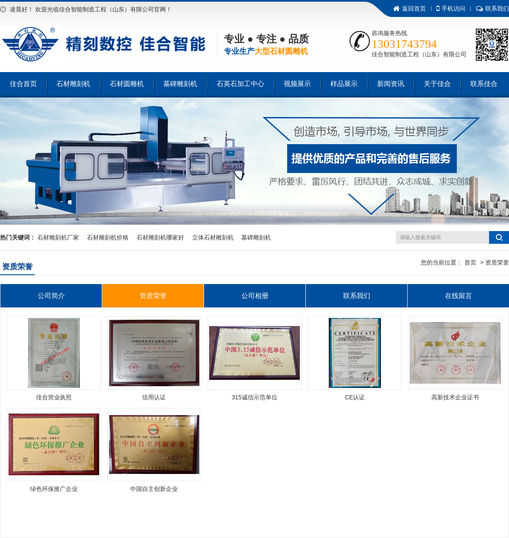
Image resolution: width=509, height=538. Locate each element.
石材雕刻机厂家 (58, 237)
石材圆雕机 (127, 83)
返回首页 (409, 8)
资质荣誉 (153, 295)
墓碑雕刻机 (180, 83)
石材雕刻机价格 (108, 237)
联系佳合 (484, 83)
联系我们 (492, 8)
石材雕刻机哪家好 (160, 237)
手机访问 (450, 8)
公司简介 (51, 295)
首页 (470, 262)
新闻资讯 (390, 83)
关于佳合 (437, 83)
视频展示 (297, 83)
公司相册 (254, 295)
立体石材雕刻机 (213, 237)
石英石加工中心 (240, 83)
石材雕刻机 (73, 83)
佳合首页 (23, 83)
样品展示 (344, 83)
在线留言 (458, 295)
